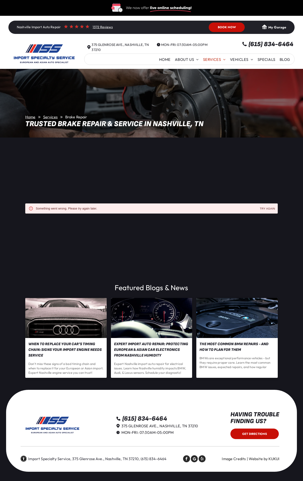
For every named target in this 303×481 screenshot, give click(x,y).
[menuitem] (165, 59)
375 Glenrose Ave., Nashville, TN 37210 (159, 426)
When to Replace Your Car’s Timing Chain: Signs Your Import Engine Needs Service (65, 350)
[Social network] (194, 459)
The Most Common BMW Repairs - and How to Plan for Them (233, 347)
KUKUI (273, 458)
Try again (267, 209)
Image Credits (234, 458)
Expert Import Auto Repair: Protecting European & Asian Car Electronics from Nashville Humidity (151, 350)
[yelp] (202, 459)
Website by (258, 458)
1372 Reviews (103, 27)
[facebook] (186, 459)
